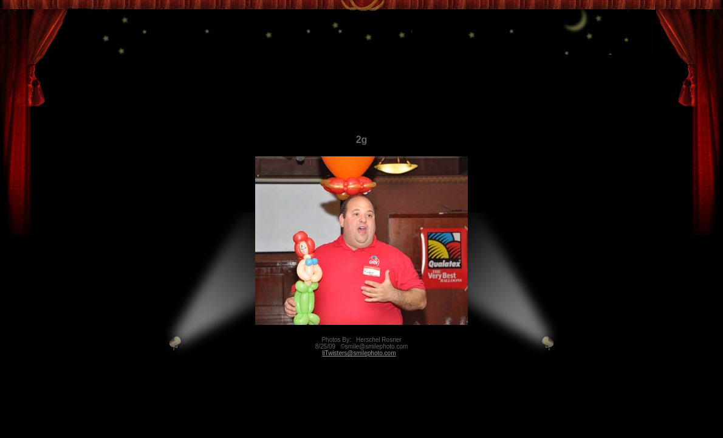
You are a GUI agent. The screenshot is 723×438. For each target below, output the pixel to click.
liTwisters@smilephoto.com (359, 353)
